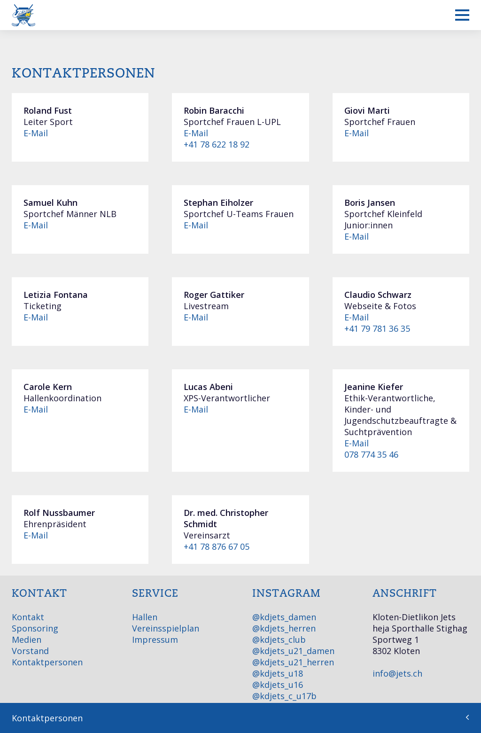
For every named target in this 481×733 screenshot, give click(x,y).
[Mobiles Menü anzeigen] (462, 15)
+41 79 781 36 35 (377, 328)
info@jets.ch (397, 673)
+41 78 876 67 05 (216, 546)
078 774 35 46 (371, 454)
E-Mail (35, 133)
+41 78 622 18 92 (216, 144)
